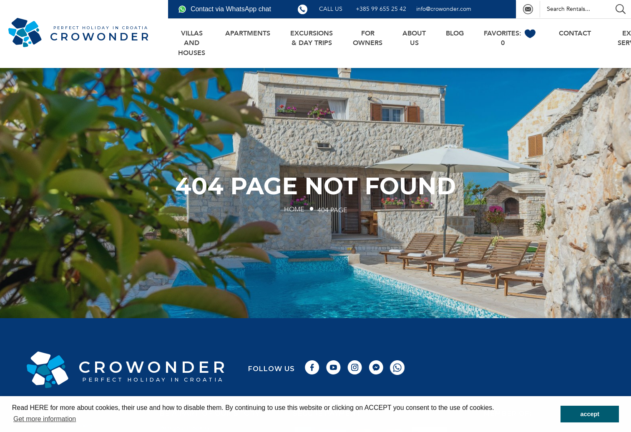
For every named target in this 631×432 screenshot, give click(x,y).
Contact (575, 33)
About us (414, 38)
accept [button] (589, 414)
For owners (367, 38)
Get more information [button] (44, 418)
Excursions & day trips (311, 38)
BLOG (455, 33)
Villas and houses (191, 43)
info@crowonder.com (443, 9)
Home (294, 209)
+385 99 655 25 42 (381, 9)
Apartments (247, 33)
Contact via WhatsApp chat (224, 9)
